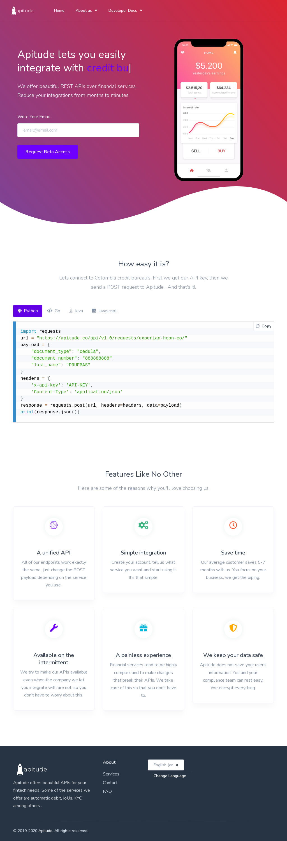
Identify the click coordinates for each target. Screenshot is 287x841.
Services (111, 774)
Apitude (45, 830)
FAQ (107, 791)
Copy (263, 326)
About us (84, 10)
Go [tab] (53, 311)
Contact (110, 783)
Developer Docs (122, 10)
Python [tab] (28, 311)
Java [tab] (76, 311)
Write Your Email (33, 117)
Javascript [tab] (104, 311)
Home (59, 10)
